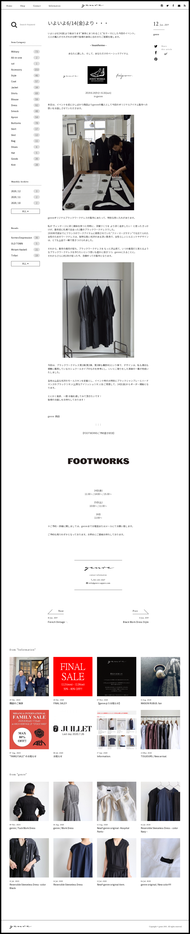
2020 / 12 (25, 191)
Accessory (25, 69)
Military (25, 51)
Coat (25, 81)
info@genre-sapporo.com (98, 583)
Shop (22, 5)
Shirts (25, 93)
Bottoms (25, 123)
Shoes (25, 147)
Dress (25, 105)
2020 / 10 (25, 203)
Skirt (25, 129)
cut (25, 63)
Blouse (25, 99)
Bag (25, 141)
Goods (25, 158)
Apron (25, 117)
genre (156, 34)
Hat (25, 153)
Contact (37, 5)
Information (55, 5)
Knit (25, 164)
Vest (25, 135)
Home (9, 5)
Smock (25, 111)
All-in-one (25, 57)
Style (25, 75)
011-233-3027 (98, 580)
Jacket (25, 87)
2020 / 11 (25, 197)
